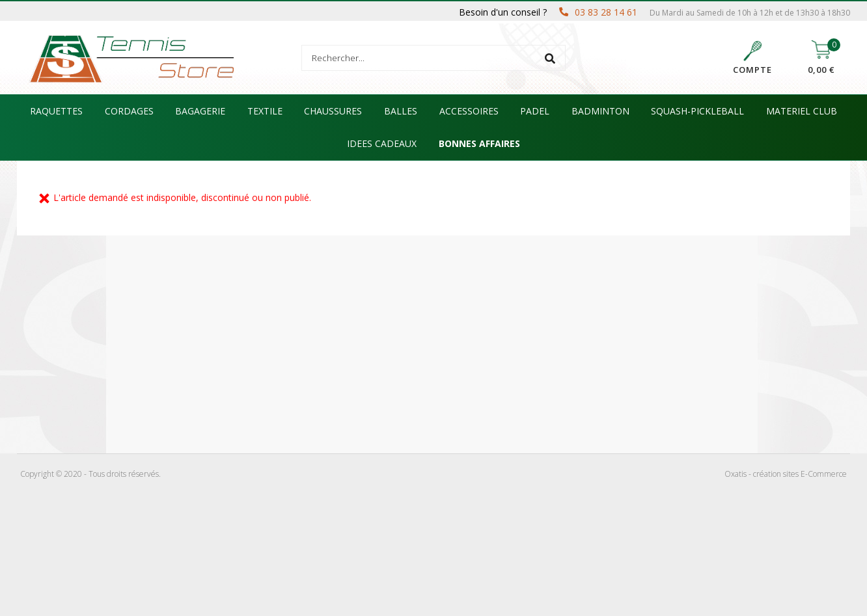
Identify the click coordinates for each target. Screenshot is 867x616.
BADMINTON (600, 111)
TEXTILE (264, 111)
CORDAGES (129, 111)
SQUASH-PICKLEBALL (697, 111)
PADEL (534, 111)
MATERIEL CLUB (801, 111)
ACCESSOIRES (469, 111)
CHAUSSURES (333, 111)
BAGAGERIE (200, 111)
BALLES (400, 111)
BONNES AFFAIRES (479, 143)
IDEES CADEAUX (382, 143)
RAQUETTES (56, 111)
